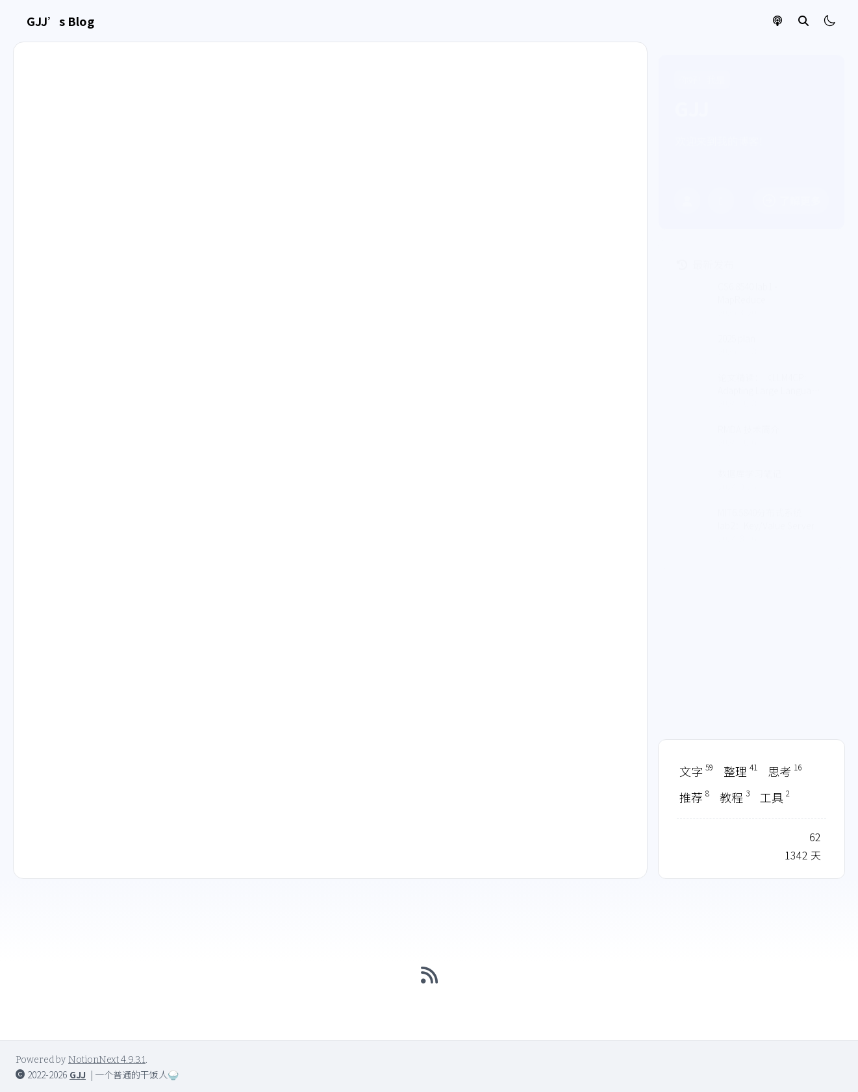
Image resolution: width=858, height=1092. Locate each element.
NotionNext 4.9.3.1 (106, 1059)
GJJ (77, 1074)
